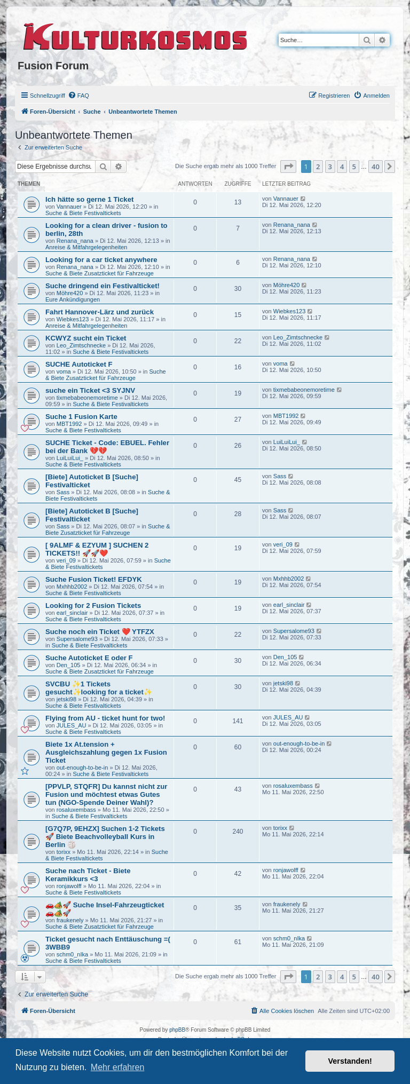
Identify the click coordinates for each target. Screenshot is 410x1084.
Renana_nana (75, 241)
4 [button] (342, 166)
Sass (63, 492)
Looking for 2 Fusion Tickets (93, 606)
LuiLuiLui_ (70, 458)
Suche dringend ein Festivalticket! (102, 286)
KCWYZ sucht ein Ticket (85, 338)
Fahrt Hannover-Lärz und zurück (99, 312)
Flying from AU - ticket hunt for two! (105, 718)
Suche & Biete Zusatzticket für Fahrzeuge (99, 273)
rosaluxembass (76, 809)
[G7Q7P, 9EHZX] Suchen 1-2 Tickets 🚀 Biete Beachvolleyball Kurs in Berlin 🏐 (105, 837)
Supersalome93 (77, 639)
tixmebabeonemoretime (87, 397)
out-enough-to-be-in (82, 767)
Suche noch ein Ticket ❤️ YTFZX (99, 632)
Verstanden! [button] (350, 1061)
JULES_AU (71, 725)
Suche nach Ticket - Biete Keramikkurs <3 (88, 875)
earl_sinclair (72, 613)
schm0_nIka (72, 954)
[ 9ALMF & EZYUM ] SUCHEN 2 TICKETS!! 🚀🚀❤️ (96, 549)
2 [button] (318, 166)
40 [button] (376, 166)
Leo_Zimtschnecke (81, 345)
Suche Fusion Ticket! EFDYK (93, 579)
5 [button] (354, 166)
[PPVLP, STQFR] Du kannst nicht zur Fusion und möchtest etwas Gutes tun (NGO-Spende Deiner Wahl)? (106, 794)
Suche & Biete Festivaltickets (83, 213)
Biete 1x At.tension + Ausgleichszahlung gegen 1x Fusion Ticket (106, 752)
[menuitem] (78, 95)
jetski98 (66, 699)
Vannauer (69, 206)
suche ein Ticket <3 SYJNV (90, 390)
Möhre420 (70, 293)
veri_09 (66, 560)
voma (64, 371)
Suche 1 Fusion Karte (81, 417)
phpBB (177, 1030)
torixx (63, 852)
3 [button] (330, 166)
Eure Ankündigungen (72, 299)
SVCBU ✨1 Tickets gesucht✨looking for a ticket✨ (98, 688)
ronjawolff (69, 886)
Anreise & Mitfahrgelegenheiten (86, 247)
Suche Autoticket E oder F (89, 658)
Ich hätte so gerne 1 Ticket (89, 199)
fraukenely (70, 920)
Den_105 (69, 665)
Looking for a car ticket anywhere (101, 260)
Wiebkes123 (73, 319)
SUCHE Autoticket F (79, 364)
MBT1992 (69, 424)
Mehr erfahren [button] (118, 1067)
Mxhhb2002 (72, 586)
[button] (288, 166)
